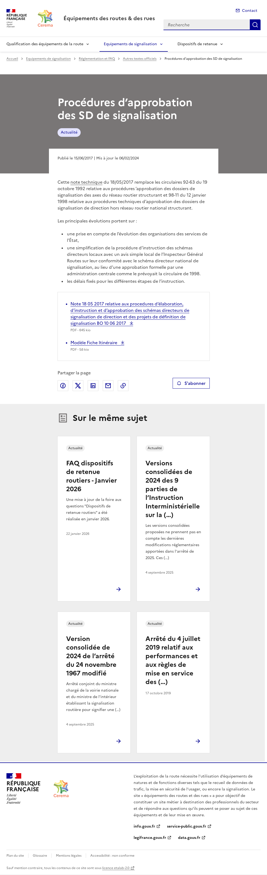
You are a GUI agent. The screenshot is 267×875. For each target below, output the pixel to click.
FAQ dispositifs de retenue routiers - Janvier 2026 (91, 476)
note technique (86, 182)
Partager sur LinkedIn (93, 385)
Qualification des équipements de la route (44, 44)
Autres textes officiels (139, 58)
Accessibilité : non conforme (112, 855)
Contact (249, 10)
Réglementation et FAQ (97, 58)
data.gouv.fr (189, 838)
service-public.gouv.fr (186, 826)
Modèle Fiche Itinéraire (94, 342)
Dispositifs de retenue (197, 44)
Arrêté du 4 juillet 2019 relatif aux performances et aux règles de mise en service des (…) (172, 660)
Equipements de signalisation (130, 44)
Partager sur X (78, 385)
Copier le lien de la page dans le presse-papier (123, 385)
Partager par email (108, 385)
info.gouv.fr (144, 826)
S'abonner (191, 383)
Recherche (255, 24)
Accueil (12, 58)
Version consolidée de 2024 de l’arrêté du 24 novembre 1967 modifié (91, 656)
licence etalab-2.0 (115, 868)
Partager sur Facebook (63, 385)
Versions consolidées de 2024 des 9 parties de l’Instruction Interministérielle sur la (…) (172, 489)
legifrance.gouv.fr (150, 838)
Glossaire (40, 855)
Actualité (69, 132)
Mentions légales (68, 855)
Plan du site (15, 855)
